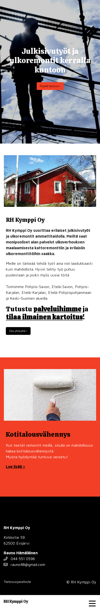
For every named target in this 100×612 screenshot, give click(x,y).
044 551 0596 (19, 558)
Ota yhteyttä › (18, 331)
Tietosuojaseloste (17, 582)
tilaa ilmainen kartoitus (44, 317)
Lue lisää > (15, 466)
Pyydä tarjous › (50, 86)
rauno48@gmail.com (24, 564)
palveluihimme (57, 309)
